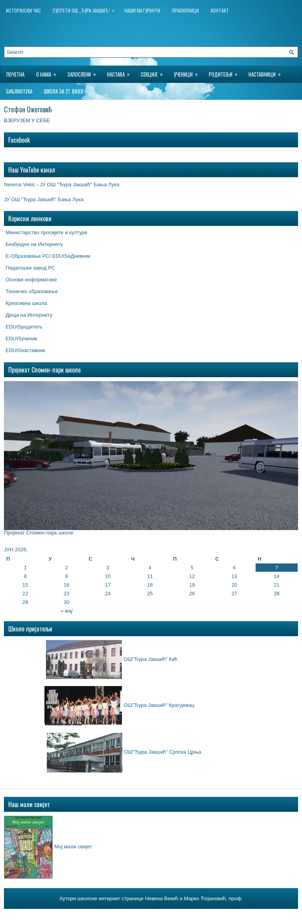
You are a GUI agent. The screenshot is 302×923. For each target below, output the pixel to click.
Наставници (267, 72)
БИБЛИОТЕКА (19, 91)
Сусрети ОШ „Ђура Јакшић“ (85, 9)
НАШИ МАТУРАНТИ (142, 10)
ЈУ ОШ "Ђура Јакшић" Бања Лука (43, 199)
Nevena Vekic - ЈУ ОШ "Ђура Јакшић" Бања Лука (61, 184)
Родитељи (226, 72)
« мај (66, 611)
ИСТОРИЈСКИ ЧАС (23, 10)
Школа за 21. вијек (63, 91)
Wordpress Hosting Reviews (197, 914)
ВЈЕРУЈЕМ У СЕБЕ (28, 120)
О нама (48, 72)
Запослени (84, 72)
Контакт (220, 10)
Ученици (188, 72)
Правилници (185, 10)
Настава (121, 72)
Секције (154, 72)
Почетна (15, 74)
